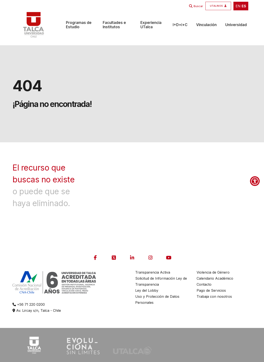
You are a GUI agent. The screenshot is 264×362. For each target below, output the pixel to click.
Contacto (204, 284)
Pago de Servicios (211, 290)
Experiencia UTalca (151, 24)
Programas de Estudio (79, 24)
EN (238, 6)
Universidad (236, 25)
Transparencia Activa (152, 272)
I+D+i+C (180, 25)
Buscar (198, 6)
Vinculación (206, 25)
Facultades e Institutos (114, 24)
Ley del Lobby (146, 290)
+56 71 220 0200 (28, 304)
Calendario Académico (215, 278)
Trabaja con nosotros (214, 296)
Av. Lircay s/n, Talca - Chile (36, 310)
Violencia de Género (213, 272)
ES (244, 6)
